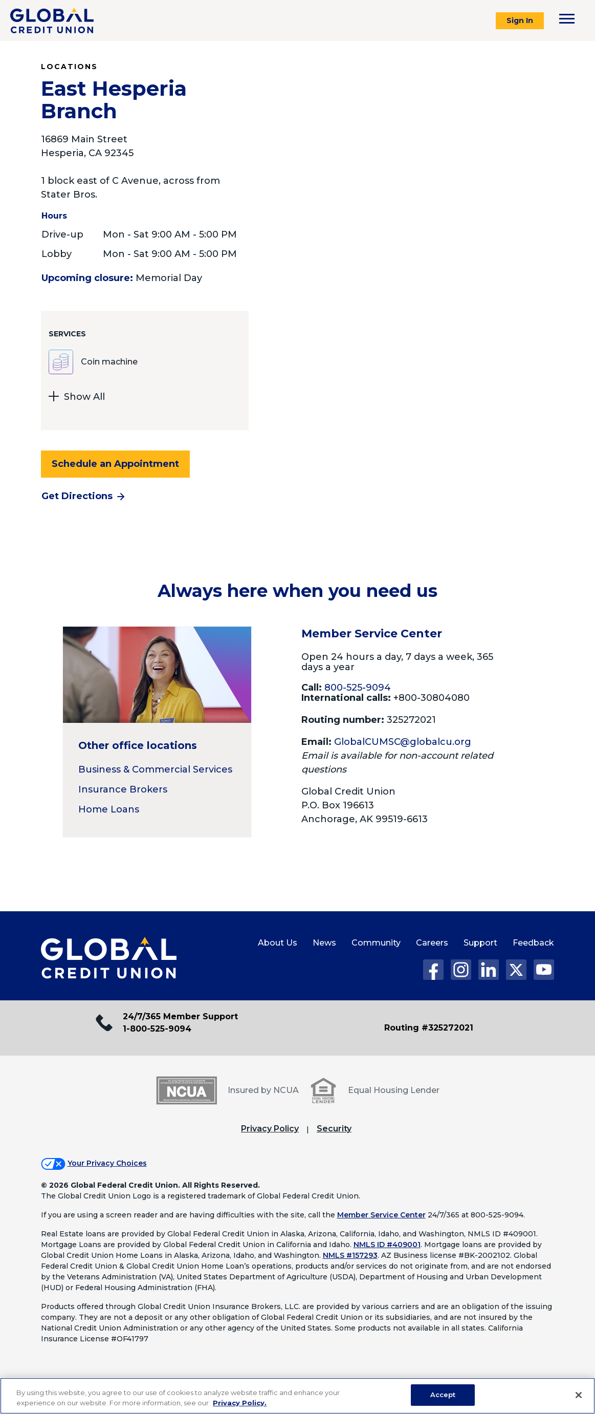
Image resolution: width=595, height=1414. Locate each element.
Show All (77, 397)
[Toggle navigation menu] (567, 19)
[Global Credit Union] (52, 20)
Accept (443, 1394)
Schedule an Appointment (115, 463)
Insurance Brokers (122, 789)
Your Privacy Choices (107, 1163)
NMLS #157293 (350, 1255)
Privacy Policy (270, 1128)
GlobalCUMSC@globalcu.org (402, 741)
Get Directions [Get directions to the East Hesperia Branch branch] (77, 496)
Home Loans (108, 809)
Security (334, 1128)
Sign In (519, 20)
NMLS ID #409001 (387, 1244)
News (324, 943)
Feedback (533, 943)
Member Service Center (381, 1214)
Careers (432, 943)
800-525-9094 (357, 687)
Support (480, 943)
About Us (277, 943)
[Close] (578, 1395)
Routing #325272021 (428, 1028)
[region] (297, 1396)
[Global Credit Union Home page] (109, 958)
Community (376, 943)
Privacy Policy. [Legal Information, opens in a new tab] (240, 1403)
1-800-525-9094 (157, 1029)
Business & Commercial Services (155, 769)
